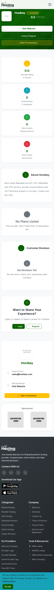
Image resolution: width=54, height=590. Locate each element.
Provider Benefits (9, 555)
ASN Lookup (36, 546)
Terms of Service (38, 521)
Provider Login (8, 550)
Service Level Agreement (36, 530)
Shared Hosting (8, 507)
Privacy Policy (36, 525)
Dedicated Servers (10, 521)
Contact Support (27, 36)
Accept (8, 586)
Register (34, 326)
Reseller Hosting (9, 512)
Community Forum (9, 564)
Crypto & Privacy (9, 534)
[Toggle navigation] (49, 4)
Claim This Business (27, 43)
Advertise (34, 512)
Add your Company (10, 546)
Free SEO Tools (8, 568)
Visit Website (27, 28)
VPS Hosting (7, 516)
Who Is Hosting (37, 559)
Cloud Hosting (7, 525)
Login (19, 326)
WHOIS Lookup (37, 550)
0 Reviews (40, 17)
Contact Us (35, 516)
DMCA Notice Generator (40, 555)
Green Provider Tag (10, 559)
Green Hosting (8, 529)
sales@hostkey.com (22, 374)
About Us (34, 507)
